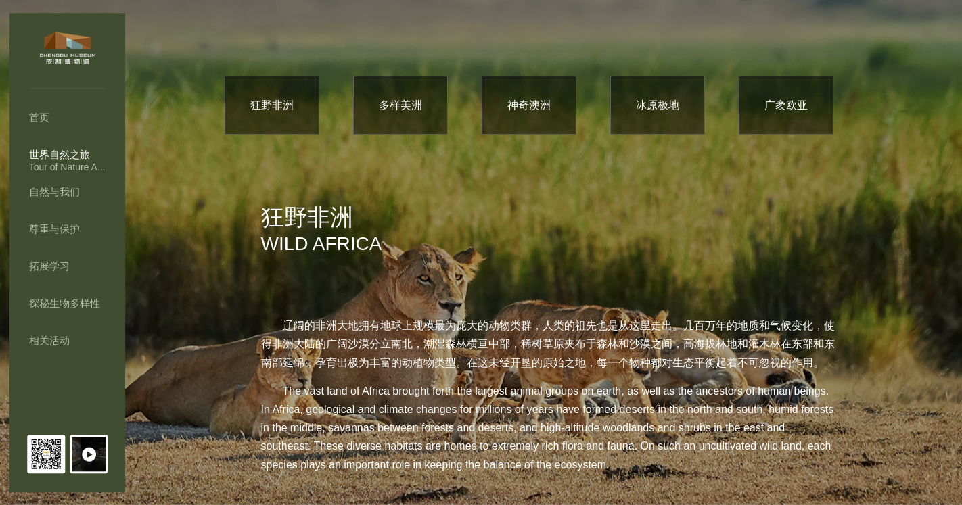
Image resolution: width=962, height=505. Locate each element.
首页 (39, 117)
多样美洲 (400, 105)
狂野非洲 (272, 105)
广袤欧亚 (786, 105)
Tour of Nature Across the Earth (95, 167)
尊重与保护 (54, 229)
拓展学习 (49, 266)
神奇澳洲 (529, 105)
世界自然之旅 (59, 154)
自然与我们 (54, 191)
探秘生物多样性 (64, 303)
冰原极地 (657, 105)
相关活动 (49, 340)
